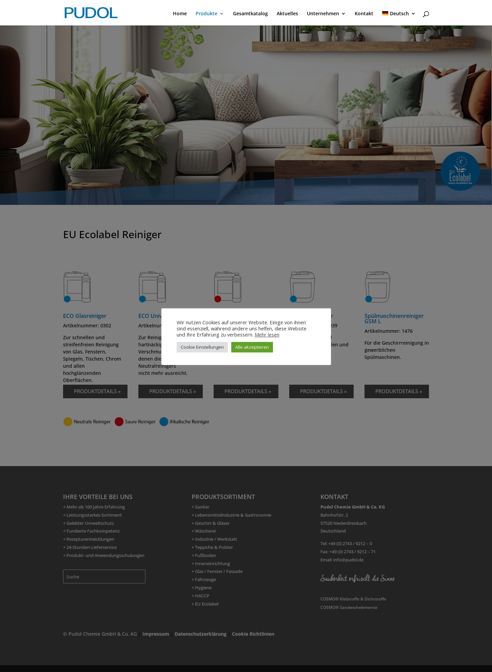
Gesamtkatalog (250, 14)
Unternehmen (323, 14)
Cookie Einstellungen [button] (202, 347)
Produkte (206, 14)
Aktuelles (287, 14)
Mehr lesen (267, 334)
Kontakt (364, 14)
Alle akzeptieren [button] (252, 347)
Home (180, 14)
